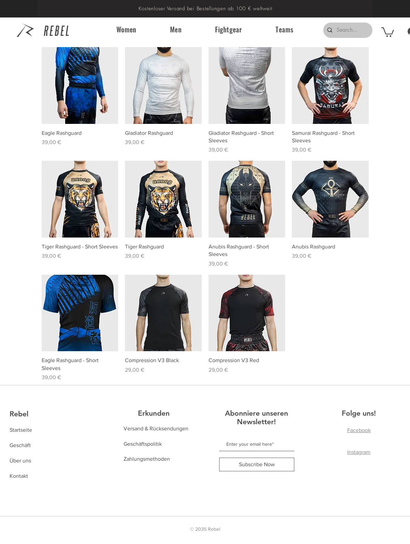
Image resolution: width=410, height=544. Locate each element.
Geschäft (20, 445)
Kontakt (19, 476)
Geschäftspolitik (143, 444)
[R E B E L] (60, 30)
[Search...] (347, 30)
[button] (126, 29)
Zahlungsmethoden (147, 459)
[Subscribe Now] (256, 464)
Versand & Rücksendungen (156, 428)
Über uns (20, 460)
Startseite (21, 430)
